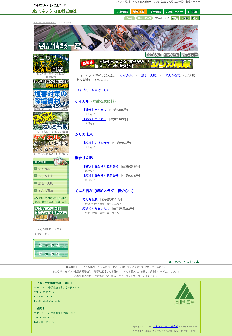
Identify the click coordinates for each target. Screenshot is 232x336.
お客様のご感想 (82, 276)
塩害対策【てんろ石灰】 (107, 271)
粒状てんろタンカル (95, 208)
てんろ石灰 (172, 75)
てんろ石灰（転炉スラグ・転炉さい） (105, 191)
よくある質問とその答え (48, 229)
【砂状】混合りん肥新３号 (100, 166)
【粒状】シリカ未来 (95, 142)
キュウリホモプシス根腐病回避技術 (71, 271)
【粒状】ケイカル (94, 119)
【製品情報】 (70, 267)
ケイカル (126, 75)
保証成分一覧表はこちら (93, 90)
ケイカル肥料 (87, 267)
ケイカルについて (170, 271)
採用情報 (111, 276)
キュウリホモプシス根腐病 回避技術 (51, 74)
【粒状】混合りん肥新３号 (100, 175)
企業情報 (99, 276)
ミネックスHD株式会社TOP (45, 23)
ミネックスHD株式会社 (165, 326)
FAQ (121, 276)
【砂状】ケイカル (94, 109)
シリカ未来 (84, 134)
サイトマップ (133, 276)
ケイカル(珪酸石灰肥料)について (51, 153)
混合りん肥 (148, 75)
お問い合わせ (42, 234)
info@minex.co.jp (51, 301)
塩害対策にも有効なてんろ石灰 (51, 108)
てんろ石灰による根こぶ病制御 (51, 130)
